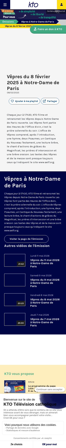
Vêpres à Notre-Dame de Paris (37, 21)
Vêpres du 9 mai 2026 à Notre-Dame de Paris (44, 283)
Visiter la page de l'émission (26, 238)
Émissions (8, 21)
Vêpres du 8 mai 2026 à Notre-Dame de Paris (45, 302)
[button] (50, 101)
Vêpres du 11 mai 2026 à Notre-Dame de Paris (44, 263)
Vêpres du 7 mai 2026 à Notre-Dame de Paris (44, 322)
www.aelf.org (11, 230)
